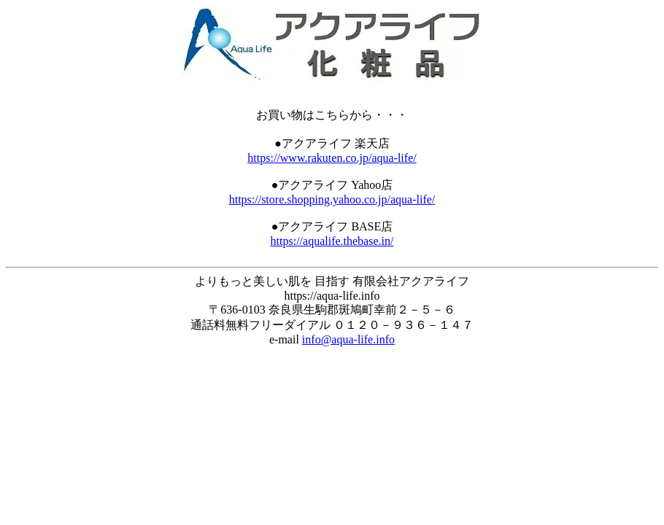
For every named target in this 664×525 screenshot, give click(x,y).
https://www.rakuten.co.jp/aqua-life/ (331, 158)
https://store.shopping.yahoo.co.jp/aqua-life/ (332, 199)
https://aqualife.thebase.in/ (332, 241)
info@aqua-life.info (348, 339)
